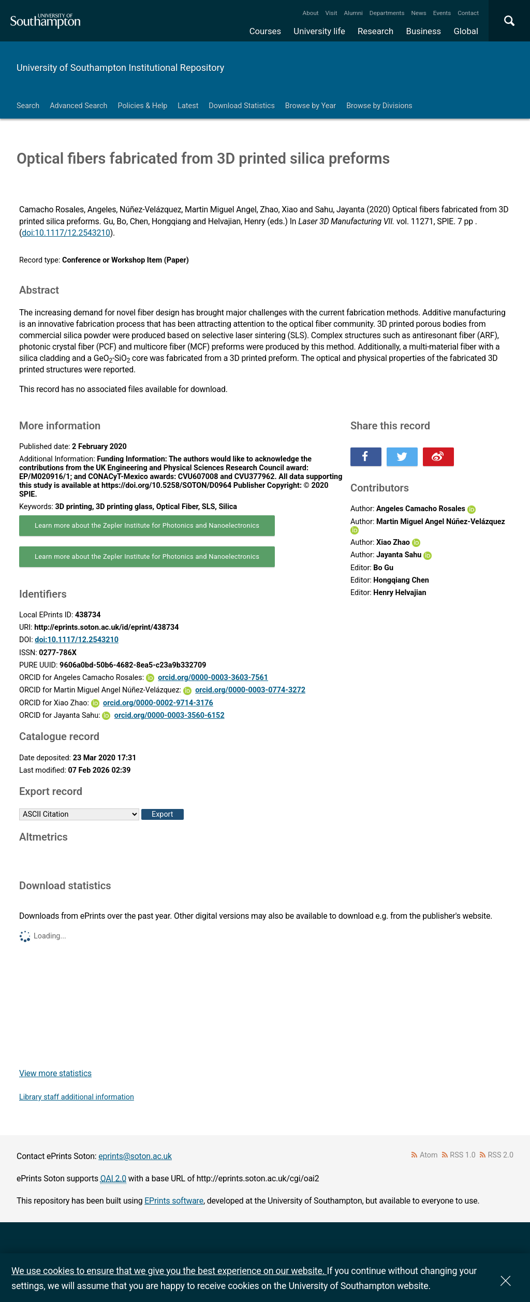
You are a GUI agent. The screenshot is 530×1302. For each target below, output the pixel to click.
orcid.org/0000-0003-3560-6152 (169, 715)
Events (442, 13)
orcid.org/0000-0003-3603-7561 (213, 677)
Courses (265, 31)
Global (465, 31)
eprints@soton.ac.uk (135, 1156)
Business (423, 31)
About (311, 13)
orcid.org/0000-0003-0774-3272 (250, 690)
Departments (387, 13)
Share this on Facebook (365, 456)
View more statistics (55, 1073)
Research (375, 31)
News (418, 13)
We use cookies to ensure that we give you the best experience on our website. (169, 1270)
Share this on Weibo (438, 456)
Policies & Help (142, 106)
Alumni (353, 13)
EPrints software (173, 1201)
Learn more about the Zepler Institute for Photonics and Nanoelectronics (147, 525)
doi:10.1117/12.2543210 (66, 233)
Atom (429, 1155)
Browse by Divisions (379, 106)
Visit (331, 13)
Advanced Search (78, 106)
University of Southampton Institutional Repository (120, 67)
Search (28, 106)
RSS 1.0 (463, 1155)
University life (319, 31)
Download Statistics (242, 106)
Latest (188, 106)
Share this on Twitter (402, 456)
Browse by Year (310, 106)
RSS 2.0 (501, 1155)
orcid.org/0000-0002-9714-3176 (158, 703)
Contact (468, 13)
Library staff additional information (76, 1097)
